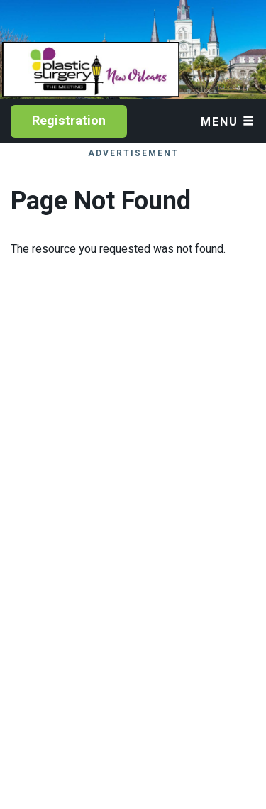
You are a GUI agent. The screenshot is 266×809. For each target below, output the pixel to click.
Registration (69, 121)
